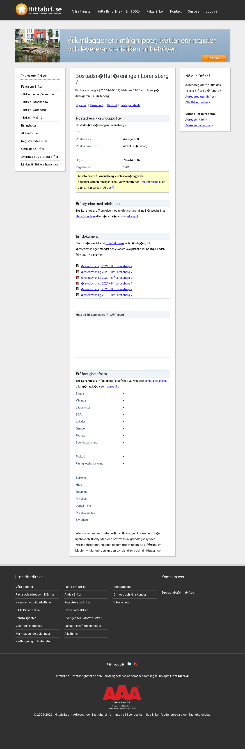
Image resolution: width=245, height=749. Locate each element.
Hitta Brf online (148, 182)
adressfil (108, 187)
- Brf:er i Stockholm (34, 102)
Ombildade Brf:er (32, 149)
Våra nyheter (121, 602)
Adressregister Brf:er (199, 96)
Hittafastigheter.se (83, 676)
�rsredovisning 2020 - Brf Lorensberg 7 (106, 289)
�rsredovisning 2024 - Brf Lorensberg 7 (106, 266)
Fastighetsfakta (130, 105)
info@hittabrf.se (183, 592)
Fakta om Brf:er (31, 86)
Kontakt (176, 11)
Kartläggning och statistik (33, 641)
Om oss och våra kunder (129, 594)
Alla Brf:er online (196, 102)
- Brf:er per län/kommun (37, 94)
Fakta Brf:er (155, 11)
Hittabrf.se (62, 676)
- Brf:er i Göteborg (33, 110)
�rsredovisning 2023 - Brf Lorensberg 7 (106, 272)
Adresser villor (195, 119)
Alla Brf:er (71, 633)
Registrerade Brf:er (34, 141)
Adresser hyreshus (198, 125)
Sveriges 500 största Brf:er (39, 156)
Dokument (96, 105)
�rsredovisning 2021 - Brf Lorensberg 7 (106, 283)
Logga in (212, 11)
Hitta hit (112, 105)
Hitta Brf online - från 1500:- (119, 11)
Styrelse (81, 105)
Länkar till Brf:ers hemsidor (39, 164)
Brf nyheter (28, 125)
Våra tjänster (82, 11)
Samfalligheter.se (114, 676)
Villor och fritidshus (29, 625)
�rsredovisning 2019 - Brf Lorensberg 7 (106, 295)
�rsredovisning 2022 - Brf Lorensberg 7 (106, 277)
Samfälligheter (26, 618)
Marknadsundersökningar (33, 633)
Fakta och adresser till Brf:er (35, 594)
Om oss (193, 11)
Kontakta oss (122, 587)
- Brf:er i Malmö (31, 117)
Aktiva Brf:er (29, 133)
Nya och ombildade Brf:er (34, 602)
